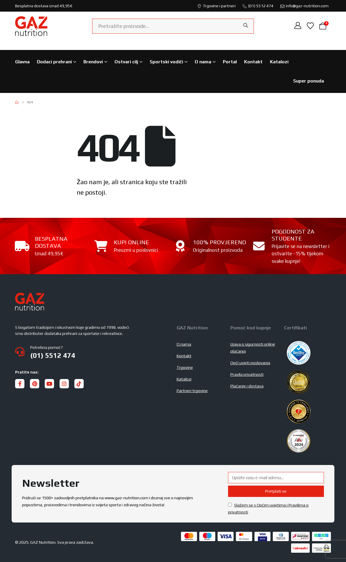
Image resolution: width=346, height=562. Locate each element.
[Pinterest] (34, 383)
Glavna (22, 61)
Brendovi (93, 61)
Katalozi (279, 61)
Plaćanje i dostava (246, 386)
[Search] (246, 25)
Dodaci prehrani (54, 61)
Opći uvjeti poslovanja (250, 362)
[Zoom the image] (29, 296)
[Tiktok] (79, 383)
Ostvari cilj (126, 61)
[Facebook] (19, 383)
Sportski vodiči (166, 61)
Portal (230, 61)
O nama (203, 61)
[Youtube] (49, 383)
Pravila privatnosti (246, 374)
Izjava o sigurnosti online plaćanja (252, 347)
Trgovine (185, 367)
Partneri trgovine (192, 390)
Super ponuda (308, 81)
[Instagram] (64, 383)
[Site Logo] (31, 26)
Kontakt (253, 61)
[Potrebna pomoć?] (92, 352)
